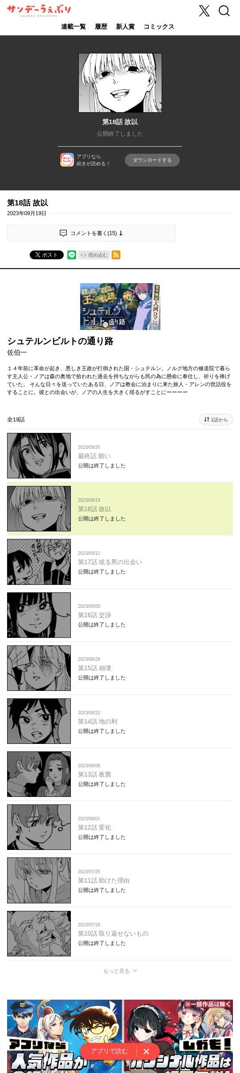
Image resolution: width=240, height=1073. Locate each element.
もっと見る (116, 971)
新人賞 (125, 26)
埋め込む (98, 255)
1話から (219, 419)
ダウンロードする (152, 160)
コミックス (158, 26)
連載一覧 (73, 26)
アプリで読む (109, 1050)
